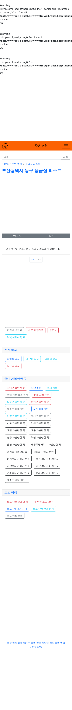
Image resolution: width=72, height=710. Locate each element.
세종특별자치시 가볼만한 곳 (46, 444)
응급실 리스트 (32, 163)
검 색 (65, 156)
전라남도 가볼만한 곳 (47, 472)
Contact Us (36, 646)
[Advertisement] (30, 107)
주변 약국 (10, 350)
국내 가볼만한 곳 (15, 379)
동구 (51, 236)
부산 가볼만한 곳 (40, 437)
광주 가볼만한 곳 (16, 437)
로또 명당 (10, 493)
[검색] (31, 157)
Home (5, 163)
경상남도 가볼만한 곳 (47, 465)
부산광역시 (17, 236)
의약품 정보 (48, 643)
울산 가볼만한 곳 (16, 444)
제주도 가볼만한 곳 (17, 480)
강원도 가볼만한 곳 (43, 451)
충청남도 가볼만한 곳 (47, 458)
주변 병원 (17, 163)
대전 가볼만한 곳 (16, 430)
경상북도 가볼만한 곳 (18, 465)
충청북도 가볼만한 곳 (18, 458)
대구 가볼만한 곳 (40, 430)
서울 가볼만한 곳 (16, 423)
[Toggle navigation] (66, 146)
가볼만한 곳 (24, 643)
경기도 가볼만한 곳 (17, 451)
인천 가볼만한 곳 (40, 423)
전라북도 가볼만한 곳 (18, 472)
